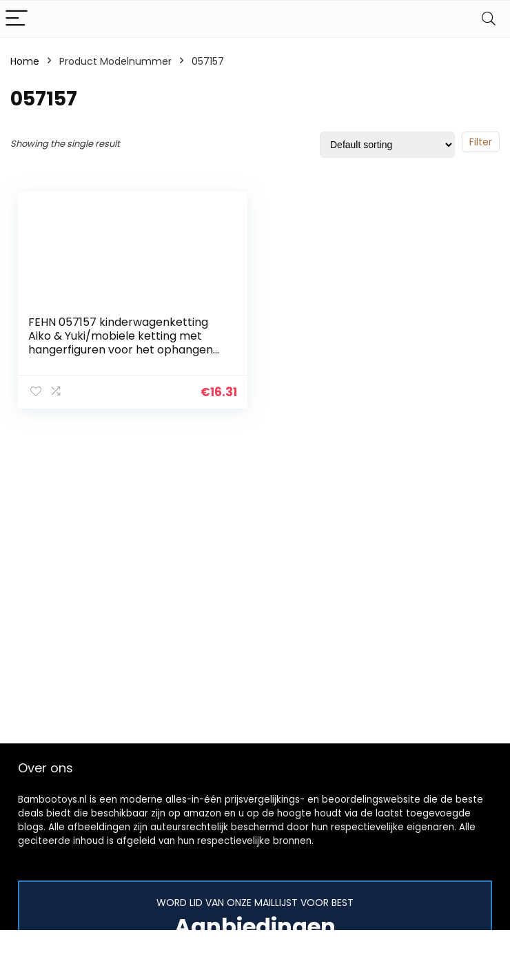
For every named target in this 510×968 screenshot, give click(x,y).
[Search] (488, 19)
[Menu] (16, 19)
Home (24, 61)
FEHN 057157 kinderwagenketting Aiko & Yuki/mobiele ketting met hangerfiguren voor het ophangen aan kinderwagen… (120, 342)
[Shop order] (387, 145)
